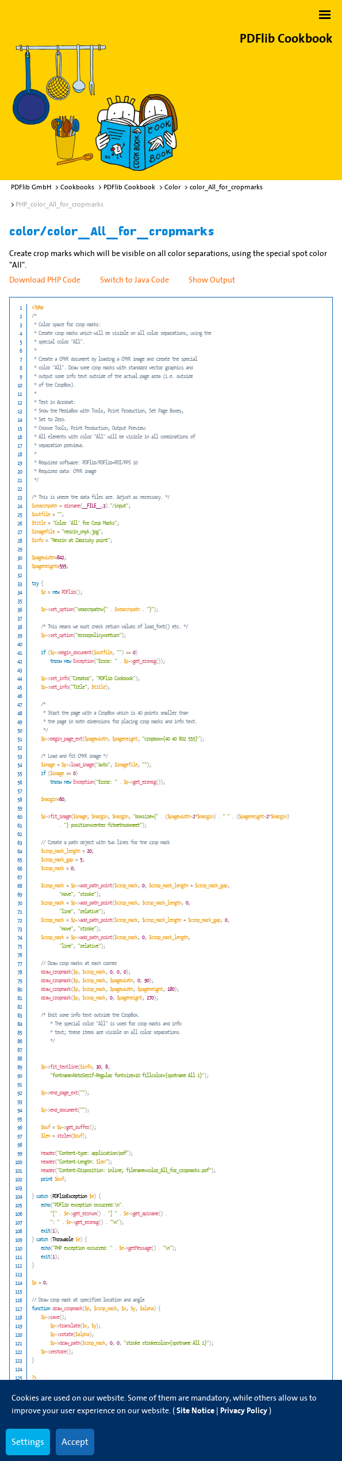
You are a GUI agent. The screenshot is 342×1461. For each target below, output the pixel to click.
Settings (27, 1441)
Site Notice (195, 1410)
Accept (75, 1441)
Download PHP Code (44, 279)
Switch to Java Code (134, 279)
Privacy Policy (243, 1410)
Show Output (212, 279)
